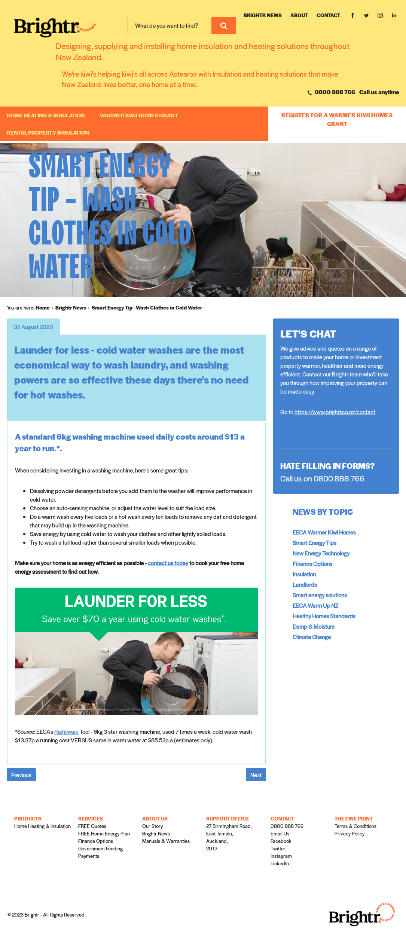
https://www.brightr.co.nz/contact (334, 412)
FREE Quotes (92, 825)
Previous (21, 775)
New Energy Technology (321, 553)
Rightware (66, 731)
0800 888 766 (331, 92)
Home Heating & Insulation (46, 115)
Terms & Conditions (355, 825)
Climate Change (312, 637)
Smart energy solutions (320, 595)
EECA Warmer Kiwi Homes (324, 532)
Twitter (278, 848)
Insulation (304, 574)
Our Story (152, 825)
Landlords (305, 584)
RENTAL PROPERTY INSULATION (48, 132)
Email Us (280, 833)
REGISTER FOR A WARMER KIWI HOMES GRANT (337, 119)
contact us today (168, 563)
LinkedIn (280, 863)
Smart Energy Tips (314, 542)
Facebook (281, 840)
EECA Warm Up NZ (315, 605)
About (299, 15)
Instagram (281, 855)
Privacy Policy (349, 833)
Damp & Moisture (314, 626)
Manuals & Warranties (166, 840)
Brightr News (263, 15)
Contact (328, 15)
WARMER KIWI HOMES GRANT (139, 115)
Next (256, 775)
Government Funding (100, 848)
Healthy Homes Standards (324, 616)
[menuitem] (45, 307)
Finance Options (312, 563)
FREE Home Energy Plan (104, 833)
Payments (88, 855)
